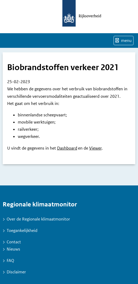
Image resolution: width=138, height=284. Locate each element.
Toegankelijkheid (22, 230)
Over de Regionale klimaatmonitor (38, 219)
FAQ (10, 260)
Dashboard (67, 148)
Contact (14, 242)
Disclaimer (16, 272)
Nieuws (13, 249)
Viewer (95, 148)
